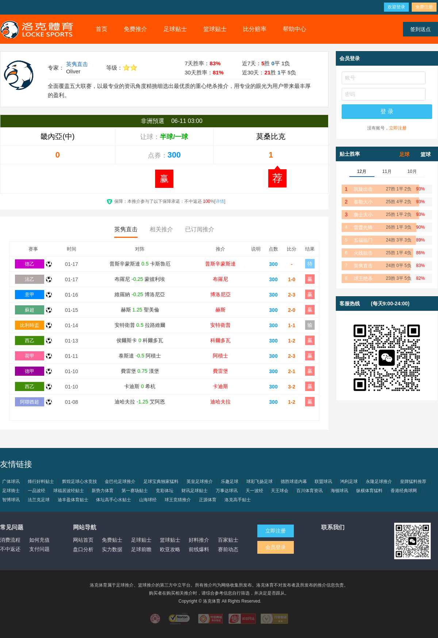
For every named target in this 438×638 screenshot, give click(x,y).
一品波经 (36, 490)
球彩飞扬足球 (259, 481)
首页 (101, 29)
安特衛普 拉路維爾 (140, 325)
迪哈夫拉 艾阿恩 (140, 402)
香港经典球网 (404, 490)
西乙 (29, 340)
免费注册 (424, 6)
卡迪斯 (220, 386)
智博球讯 (11, 499)
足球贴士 (175, 29)
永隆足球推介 (379, 481)
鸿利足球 (349, 481)
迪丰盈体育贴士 (73, 499)
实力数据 (112, 549)
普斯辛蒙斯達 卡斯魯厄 (140, 264)
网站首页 (83, 540)
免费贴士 (112, 540)
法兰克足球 (39, 499)
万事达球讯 (227, 490)
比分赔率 (254, 29)
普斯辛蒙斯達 (220, 264)
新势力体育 (103, 490)
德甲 (29, 371)
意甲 (29, 294)
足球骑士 (11, 490)
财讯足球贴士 (194, 490)
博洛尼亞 (220, 294)
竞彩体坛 (164, 490)
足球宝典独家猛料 (160, 481)
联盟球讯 (323, 481)
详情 (219, 201)
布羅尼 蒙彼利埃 (140, 279)
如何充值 (39, 540)
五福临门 (363, 240)
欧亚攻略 (170, 549)
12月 (361, 171)
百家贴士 (228, 540)
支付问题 (39, 549)
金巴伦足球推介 (120, 481)
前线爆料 (199, 549)
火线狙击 (363, 253)
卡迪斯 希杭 (139, 386)
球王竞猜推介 (178, 499)
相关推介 (161, 229)
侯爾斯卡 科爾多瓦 (139, 340)
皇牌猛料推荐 (413, 481)
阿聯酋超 (29, 402)
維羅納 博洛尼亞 (140, 294)
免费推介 (135, 29)
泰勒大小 (363, 202)
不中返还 (10, 549)
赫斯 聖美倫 (140, 310)
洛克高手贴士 (237, 499)
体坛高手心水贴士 (113, 499)
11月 (386, 171)
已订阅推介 (199, 229)
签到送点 (420, 29)
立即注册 (398, 128)
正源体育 (207, 499)
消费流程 (10, 540)
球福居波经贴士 (68, 490)
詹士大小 (363, 214)
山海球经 (148, 499)
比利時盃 (29, 325)
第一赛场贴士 (135, 490)
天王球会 (279, 490)
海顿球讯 (339, 490)
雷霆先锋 (363, 227)
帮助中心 (294, 29)
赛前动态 (228, 549)
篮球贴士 (215, 29)
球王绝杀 (363, 278)
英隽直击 (77, 64)
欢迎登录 (396, 6)
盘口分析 (83, 549)
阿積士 (220, 356)
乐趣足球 (229, 481)
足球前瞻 (141, 549)
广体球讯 (11, 481)
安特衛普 (220, 325)
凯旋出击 (363, 189)
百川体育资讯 (309, 490)
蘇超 (29, 310)
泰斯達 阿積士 (140, 356)
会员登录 (275, 547)
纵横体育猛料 (369, 490)
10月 (411, 171)
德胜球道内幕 (294, 481)
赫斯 (220, 310)
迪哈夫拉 (220, 402)
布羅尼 (220, 279)
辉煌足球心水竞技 (79, 481)
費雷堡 (220, 371)
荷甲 (29, 356)
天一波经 (254, 490)
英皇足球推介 (200, 481)
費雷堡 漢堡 (140, 371)
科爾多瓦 (220, 340)
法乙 (29, 279)
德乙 (29, 264)
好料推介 (199, 540)
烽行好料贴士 (41, 481)
